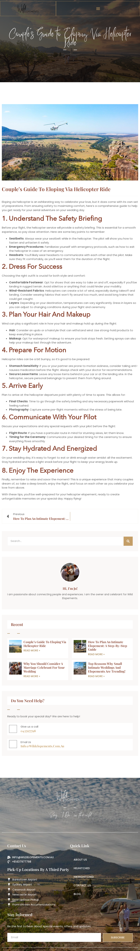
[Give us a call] (13, 729)
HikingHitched (84, 877)
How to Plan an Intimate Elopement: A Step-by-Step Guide (107, 645)
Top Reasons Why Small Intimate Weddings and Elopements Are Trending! (106, 667)
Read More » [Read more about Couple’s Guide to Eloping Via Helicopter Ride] (32, 650)
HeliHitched (82, 868)
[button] (98, 9)
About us (80, 859)
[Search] (128, 541)
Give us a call (29, 726)
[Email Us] (13, 744)
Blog (77, 894)
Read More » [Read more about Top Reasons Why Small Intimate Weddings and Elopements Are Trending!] (96, 676)
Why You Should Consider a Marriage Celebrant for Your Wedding (44, 667)
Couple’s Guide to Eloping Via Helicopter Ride (45, 644)
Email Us (26, 742)
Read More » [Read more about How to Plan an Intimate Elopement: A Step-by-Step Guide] (96, 654)
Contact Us (82, 885)
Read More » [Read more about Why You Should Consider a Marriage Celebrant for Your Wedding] (32, 676)
